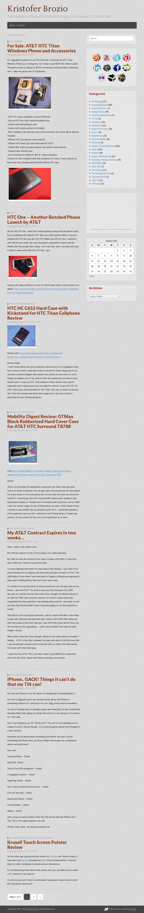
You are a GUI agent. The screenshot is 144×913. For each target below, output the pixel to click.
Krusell (25, 860)
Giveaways (96, 122)
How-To (95, 132)
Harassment (97, 125)
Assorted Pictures (99, 108)
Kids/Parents (97, 135)
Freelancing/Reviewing (102, 115)
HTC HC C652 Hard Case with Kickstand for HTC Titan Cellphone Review (43, 313)
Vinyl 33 (95, 180)
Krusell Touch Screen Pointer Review (37, 844)
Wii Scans (96, 183)
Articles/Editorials (18, 528)
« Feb (91, 276)
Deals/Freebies (16, 41)
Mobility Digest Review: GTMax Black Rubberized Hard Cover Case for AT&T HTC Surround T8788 (43, 421)
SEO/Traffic (97, 163)
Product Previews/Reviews (21, 304)
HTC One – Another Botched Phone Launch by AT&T (43, 219)
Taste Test (96, 166)
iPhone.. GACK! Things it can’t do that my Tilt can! (41, 681)
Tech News (96, 170)
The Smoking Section (101, 173)
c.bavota (133, 909)
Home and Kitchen (100, 129)
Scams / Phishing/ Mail (101, 156)
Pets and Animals (99, 139)
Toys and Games (99, 176)
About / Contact (17, 25)
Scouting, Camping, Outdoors (104, 159)
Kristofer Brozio (37, 9)
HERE (10, 873)
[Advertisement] (111, 211)
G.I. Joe (95, 118)
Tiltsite (53, 856)
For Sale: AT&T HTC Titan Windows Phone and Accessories (41, 48)
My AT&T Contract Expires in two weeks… (41, 535)
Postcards (96, 142)
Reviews (95, 152)
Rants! (12, 213)
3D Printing (97, 101)
